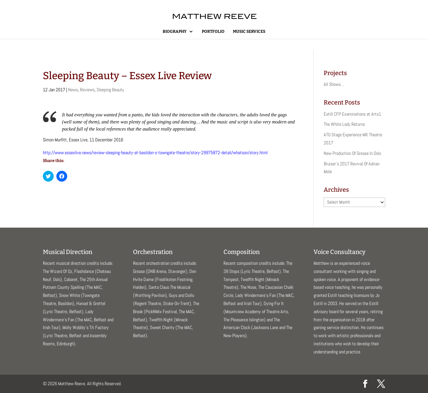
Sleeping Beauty (110, 90)
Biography (175, 31)
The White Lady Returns (344, 124)
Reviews (87, 90)
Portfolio (213, 31)
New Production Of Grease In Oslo (352, 153)
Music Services (249, 31)
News (73, 90)
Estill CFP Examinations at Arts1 (352, 114)
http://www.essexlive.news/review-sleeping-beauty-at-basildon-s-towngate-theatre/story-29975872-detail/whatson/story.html (155, 152)
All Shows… (334, 84)
